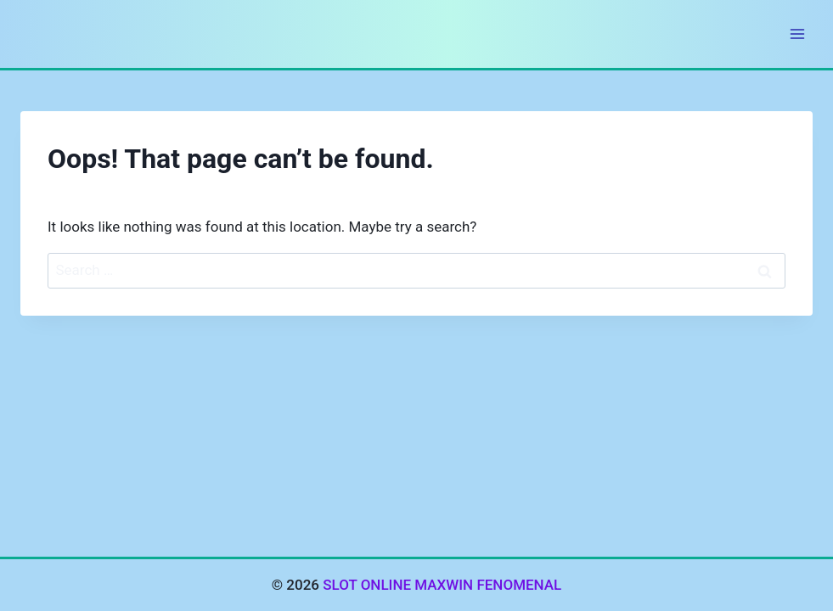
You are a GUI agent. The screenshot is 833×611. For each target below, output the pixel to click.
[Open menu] (797, 33)
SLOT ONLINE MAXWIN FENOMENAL (442, 584)
